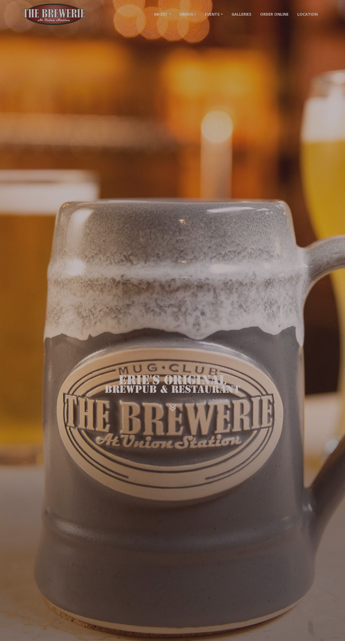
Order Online (274, 14)
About (161, 14)
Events (212, 14)
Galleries (241, 14)
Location (307, 14)
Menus (186, 14)
